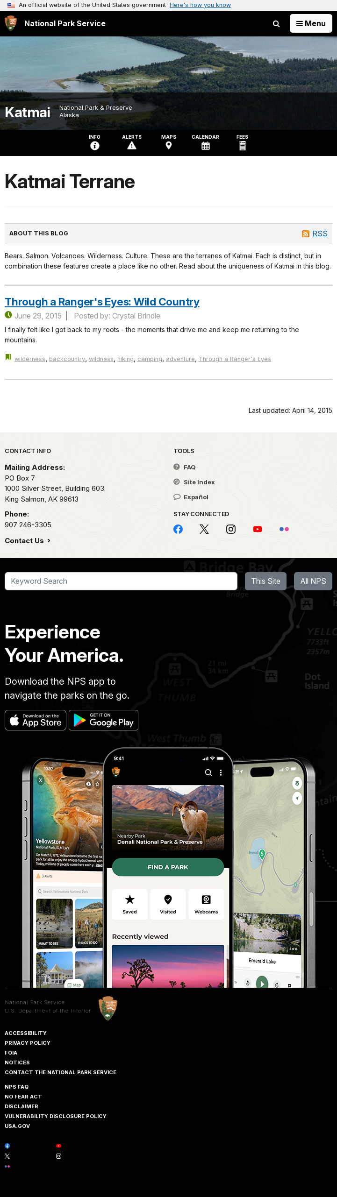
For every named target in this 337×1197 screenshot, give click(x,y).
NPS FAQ (17, 1087)
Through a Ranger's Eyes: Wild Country (102, 301)
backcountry (67, 358)
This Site (265, 581)
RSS (320, 233)
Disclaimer (21, 1106)
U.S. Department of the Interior (48, 1010)
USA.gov (17, 1126)
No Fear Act (23, 1096)
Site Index (194, 482)
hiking (125, 358)
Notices (17, 1062)
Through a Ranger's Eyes (235, 358)
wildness (101, 358)
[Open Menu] (311, 23)
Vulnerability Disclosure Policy (56, 1116)
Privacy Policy (27, 1043)
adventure (180, 358)
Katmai (27, 112)
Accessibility (26, 1033)
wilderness (29, 358)
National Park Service (35, 1002)
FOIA (11, 1052)
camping (149, 358)
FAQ (184, 467)
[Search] (121, 581)
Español (190, 497)
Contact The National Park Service (60, 1072)
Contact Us (25, 540)
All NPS (313, 581)
